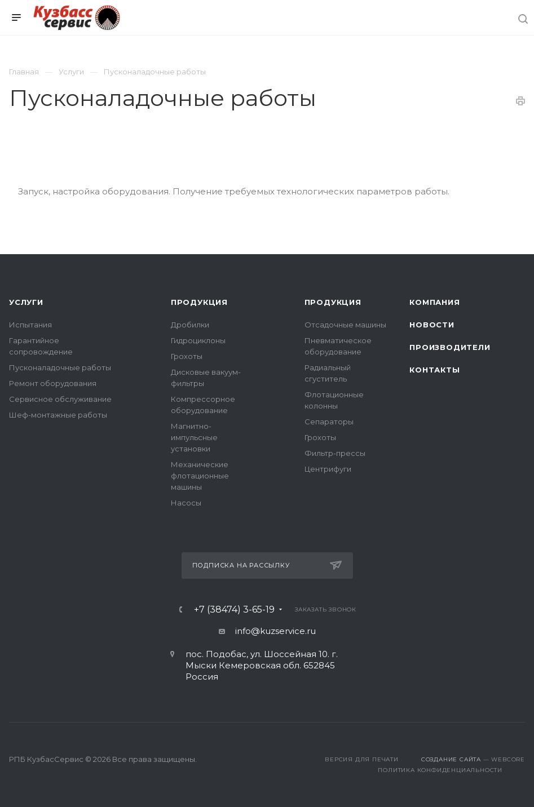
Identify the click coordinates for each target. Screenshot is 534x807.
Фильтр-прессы (334, 453)
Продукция (199, 302)
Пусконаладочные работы (60, 367)
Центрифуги (327, 468)
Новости (431, 324)
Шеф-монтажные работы (58, 414)
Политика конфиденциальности (440, 770)
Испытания (30, 324)
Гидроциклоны (198, 340)
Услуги (26, 302)
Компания (434, 302)
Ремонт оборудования (52, 383)
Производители (449, 347)
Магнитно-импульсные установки (194, 437)
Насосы (186, 502)
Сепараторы (329, 421)
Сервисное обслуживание (60, 399)
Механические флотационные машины (200, 475)
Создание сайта (451, 759)
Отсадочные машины (345, 324)
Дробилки (190, 324)
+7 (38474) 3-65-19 (234, 609)
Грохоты (186, 356)
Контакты (434, 369)
